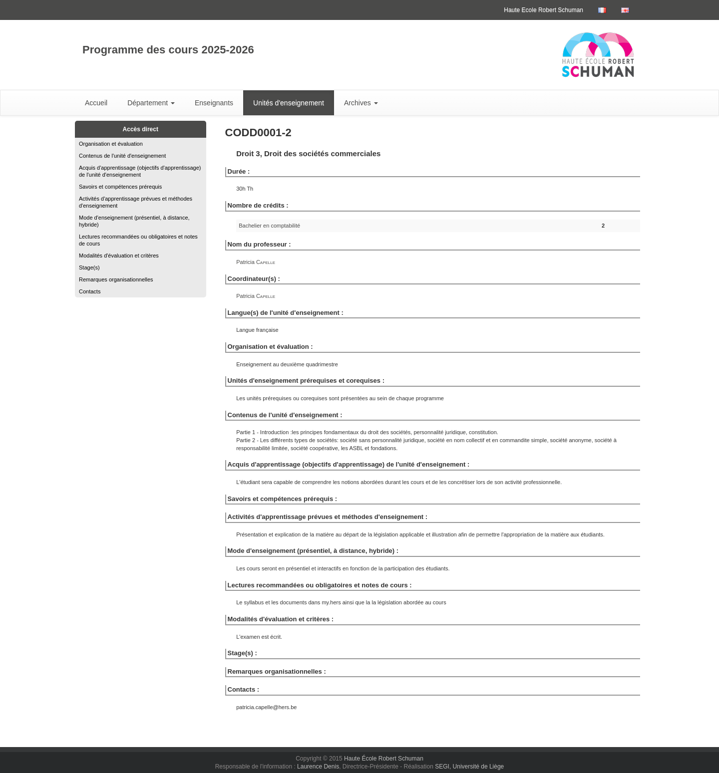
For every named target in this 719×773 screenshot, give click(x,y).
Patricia (255, 262)
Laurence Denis (318, 766)
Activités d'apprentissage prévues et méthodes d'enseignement (135, 202)
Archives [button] (361, 103)
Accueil (96, 103)
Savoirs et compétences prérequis (120, 187)
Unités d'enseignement (288, 103)
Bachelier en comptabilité (269, 226)
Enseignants (214, 103)
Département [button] (151, 103)
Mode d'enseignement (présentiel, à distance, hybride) (134, 221)
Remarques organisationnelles (116, 279)
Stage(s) (89, 267)
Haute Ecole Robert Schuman (543, 9)
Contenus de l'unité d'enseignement (122, 156)
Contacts (89, 291)
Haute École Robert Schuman (383, 758)
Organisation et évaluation (111, 144)
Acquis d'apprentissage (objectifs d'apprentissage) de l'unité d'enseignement (140, 171)
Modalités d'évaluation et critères (119, 255)
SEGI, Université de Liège (469, 766)
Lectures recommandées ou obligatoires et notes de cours (138, 240)
